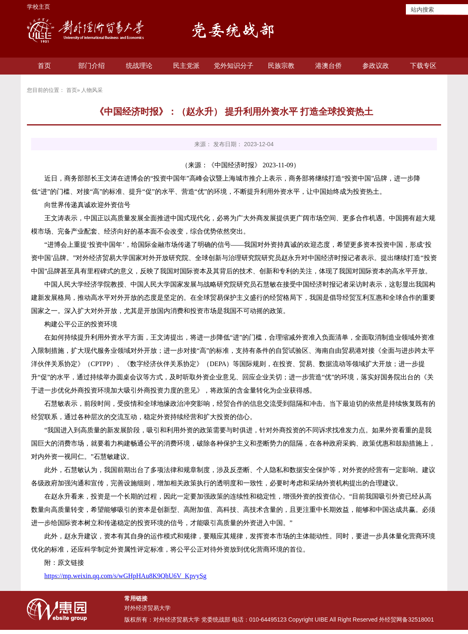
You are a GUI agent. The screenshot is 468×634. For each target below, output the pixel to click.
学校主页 (38, 6)
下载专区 (423, 65)
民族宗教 (281, 65)
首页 (44, 65)
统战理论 (139, 65)
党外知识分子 (233, 65)
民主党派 (186, 65)
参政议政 (375, 65)
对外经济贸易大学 (147, 608)
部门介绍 (91, 65)
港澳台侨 (328, 65)
